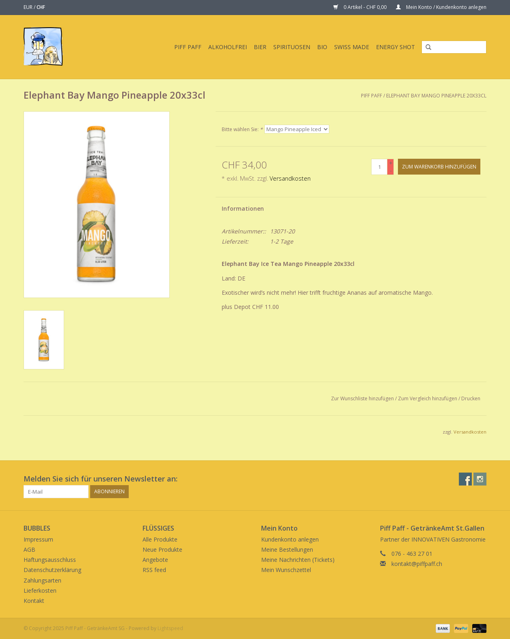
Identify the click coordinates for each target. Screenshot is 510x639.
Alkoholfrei (227, 47)
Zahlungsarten (42, 580)
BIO (322, 47)
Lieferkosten (40, 590)
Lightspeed (170, 628)
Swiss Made (351, 47)
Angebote (155, 559)
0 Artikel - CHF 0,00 (360, 7)
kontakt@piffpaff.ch (416, 564)
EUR (29, 7)
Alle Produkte (160, 539)
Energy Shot (395, 47)
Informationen (243, 208)
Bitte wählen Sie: (242, 129)
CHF (41, 7)
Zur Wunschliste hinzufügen (362, 398)
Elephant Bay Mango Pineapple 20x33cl (436, 95)
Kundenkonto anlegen (290, 539)
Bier (260, 47)
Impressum (38, 539)
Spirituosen (291, 47)
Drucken (470, 398)
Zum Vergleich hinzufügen (428, 398)
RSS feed (154, 570)
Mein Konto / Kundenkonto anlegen (441, 7)
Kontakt (34, 600)
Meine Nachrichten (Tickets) (298, 559)
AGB (29, 549)
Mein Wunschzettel (286, 570)
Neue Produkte (162, 549)
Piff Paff (187, 47)
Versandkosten (290, 178)
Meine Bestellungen (287, 549)
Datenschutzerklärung (52, 570)
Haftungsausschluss (50, 559)
